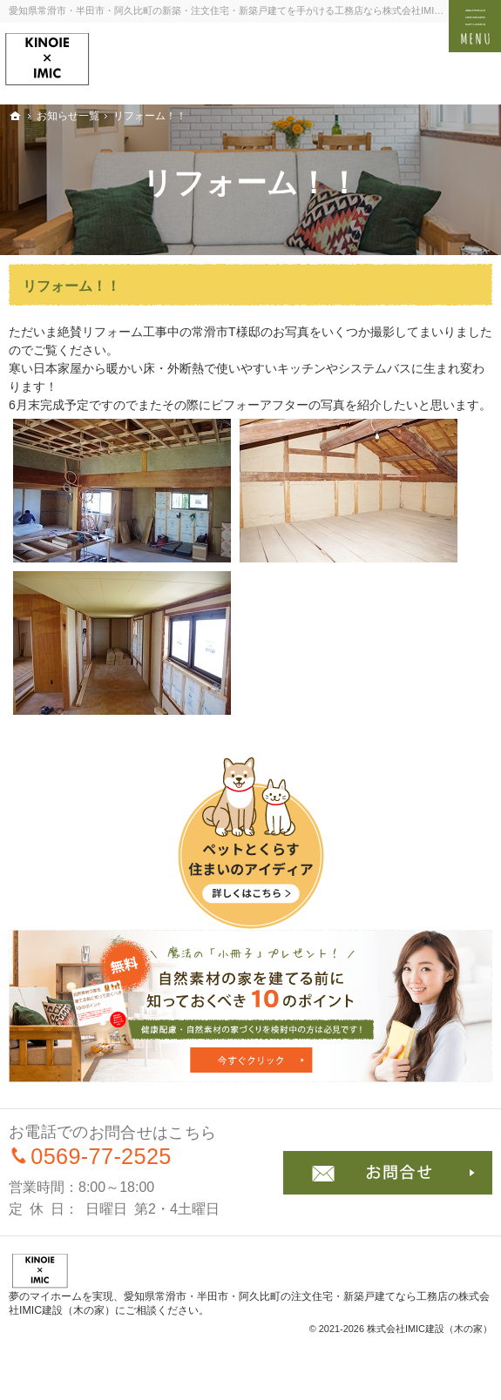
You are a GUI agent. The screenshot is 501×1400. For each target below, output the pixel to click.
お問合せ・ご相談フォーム (387, 1173)
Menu (475, 26)
